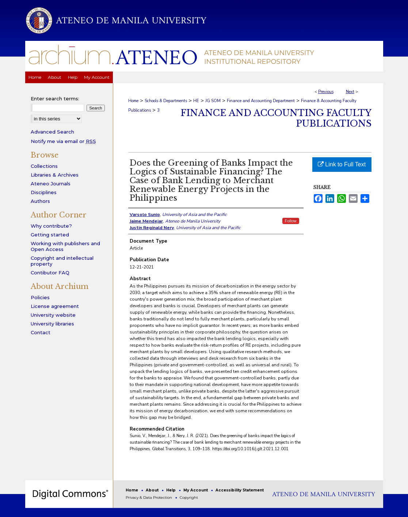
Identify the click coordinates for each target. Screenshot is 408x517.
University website (53, 315)
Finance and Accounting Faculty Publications (275, 118)
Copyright (189, 497)
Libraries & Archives (55, 175)
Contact (40, 332)
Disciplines (44, 192)
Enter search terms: (55, 98)
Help (171, 490)
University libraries (52, 324)
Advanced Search (52, 132)
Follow (291, 221)
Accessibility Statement (240, 490)
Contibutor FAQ (50, 272)
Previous (325, 91)
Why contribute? (51, 226)
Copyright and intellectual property (62, 261)
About (153, 490)
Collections (44, 166)
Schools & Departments (166, 101)
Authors (40, 201)
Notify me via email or (63, 141)
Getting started (50, 235)
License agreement (55, 306)
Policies (40, 297)
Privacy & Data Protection (149, 497)
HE (196, 101)
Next (350, 91)
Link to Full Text (342, 164)
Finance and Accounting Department (261, 101)
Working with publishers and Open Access (65, 246)
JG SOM (213, 101)
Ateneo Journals (50, 183)
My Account (196, 490)
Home (133, 101)
